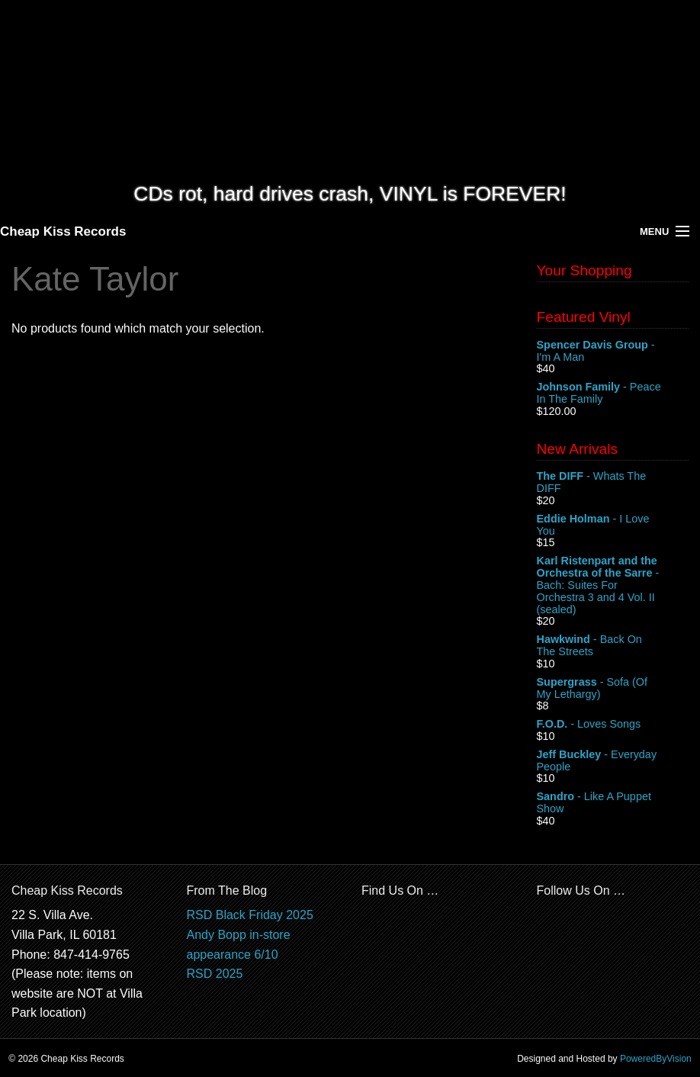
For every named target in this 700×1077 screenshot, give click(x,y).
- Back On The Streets (613, 646)
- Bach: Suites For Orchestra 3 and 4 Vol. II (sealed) (613, 585)
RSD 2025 (215, 973)
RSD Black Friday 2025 (250, 914)
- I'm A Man (613, 351)
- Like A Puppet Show (613, 803)
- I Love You (613, 525)
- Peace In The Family (613, 393)
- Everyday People (613, 761)
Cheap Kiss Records (63, 231)
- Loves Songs (613, 725)
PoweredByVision (656, 1058)
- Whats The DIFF (613, 483)
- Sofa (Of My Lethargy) (613, 689)
